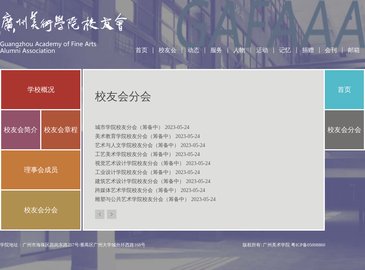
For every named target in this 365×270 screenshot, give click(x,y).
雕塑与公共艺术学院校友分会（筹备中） (155, 199)
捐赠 (308, 50)
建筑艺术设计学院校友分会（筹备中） (152, 181)
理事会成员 (41, 170)
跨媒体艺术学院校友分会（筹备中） (150, 190)
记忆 (285, 50)
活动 (262, 50)
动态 (193, 50)
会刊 (331, 50)
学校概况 (40, 89)
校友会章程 (61, 130)
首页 (142, 50)
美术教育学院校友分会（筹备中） (147, 136)
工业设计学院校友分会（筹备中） (147, 172)
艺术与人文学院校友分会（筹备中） (150, 145)
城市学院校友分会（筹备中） (142, 127)
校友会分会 (41, 210)
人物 (239, 50)
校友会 (167, 50)
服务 (216, 50)
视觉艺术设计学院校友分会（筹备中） (152, 163)
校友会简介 (21, 130)
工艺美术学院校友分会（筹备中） (147, 154)
